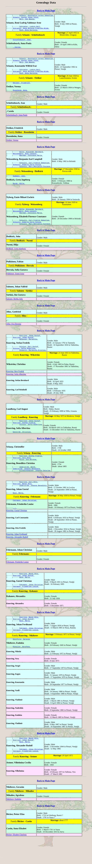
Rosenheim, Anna (20, 96)
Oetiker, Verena (12, 146)
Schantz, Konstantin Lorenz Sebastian (36, 16)
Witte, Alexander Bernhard (31, 158)
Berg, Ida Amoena (27, 20)
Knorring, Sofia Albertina (16, 387)
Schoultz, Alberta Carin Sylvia (27, 172)
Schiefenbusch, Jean (22, 42)
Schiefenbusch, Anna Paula (16, 121)
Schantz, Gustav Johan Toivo (26, 18)
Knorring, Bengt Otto (23, 501)
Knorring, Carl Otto (22, 473)
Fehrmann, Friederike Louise (17, 581)
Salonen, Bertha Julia (14, 310)
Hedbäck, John (19, 184)
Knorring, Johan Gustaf (30, 346)
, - (15, 526)
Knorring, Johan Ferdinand (16, 553)
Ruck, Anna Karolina (28, 32)
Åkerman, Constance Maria (31, 162)
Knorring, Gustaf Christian (16, 529)
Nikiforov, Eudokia (13, 825)
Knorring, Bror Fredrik (15, 384)
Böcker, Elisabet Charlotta (16, 860)
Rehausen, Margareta (28, 351)
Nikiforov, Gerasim (22, 662)
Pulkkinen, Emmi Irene (15, 284)
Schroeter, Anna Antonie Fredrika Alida (31, 30)
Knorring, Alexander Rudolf (17, 556)
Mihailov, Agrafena (22, 670)
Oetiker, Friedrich (22, 88)
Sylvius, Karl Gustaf (29, 359)
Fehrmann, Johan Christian (25, 518)
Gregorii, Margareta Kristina (32, 363)
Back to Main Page (46, 10)
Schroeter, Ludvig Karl (30, 28)
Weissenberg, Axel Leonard (25, 160)
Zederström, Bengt (27, 482)
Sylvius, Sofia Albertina (24, 361)
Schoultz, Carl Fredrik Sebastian (34, 170)
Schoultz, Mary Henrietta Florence (35, 174)
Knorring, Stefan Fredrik (24, 436)
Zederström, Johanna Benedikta (27, 485)
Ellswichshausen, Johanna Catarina (35, 487)
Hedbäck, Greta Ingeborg (16, 259)
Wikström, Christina (22, 446)
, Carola (17, 50)
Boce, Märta (18, 511)
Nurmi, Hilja (19, 192)
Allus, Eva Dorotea (13, 335)
